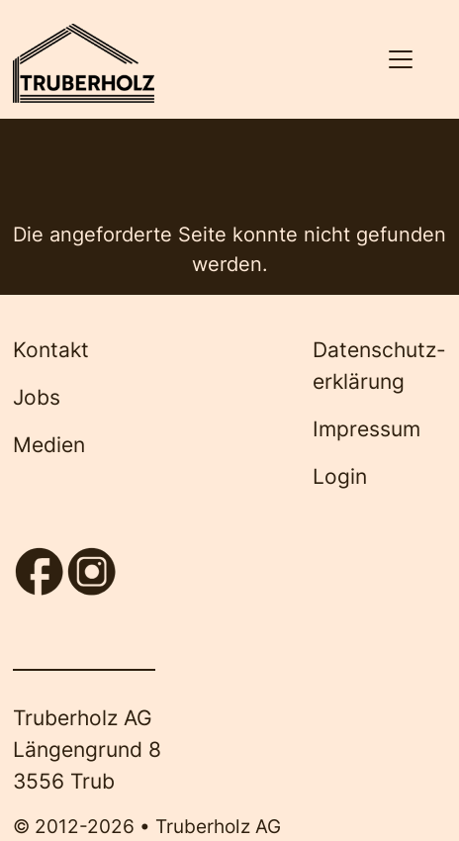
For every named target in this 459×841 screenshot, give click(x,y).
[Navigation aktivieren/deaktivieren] (400, 59)
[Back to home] (83, 63)
